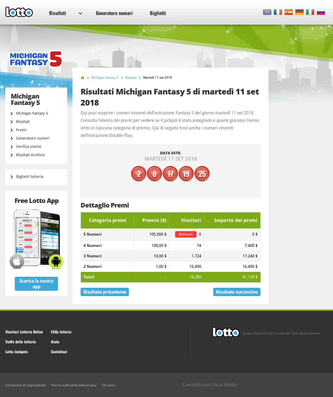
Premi (21, 130)
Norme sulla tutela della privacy (73, 385)
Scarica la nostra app (36, 283)
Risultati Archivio (30, 155)
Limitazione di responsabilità (25, 385)
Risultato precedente (104, 292)
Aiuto (55, 341)
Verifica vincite (28, 146)
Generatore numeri (114, 12)
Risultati (65, 12)
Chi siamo (109, 385)
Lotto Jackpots (16, 351)
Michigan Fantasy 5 (32, 113)
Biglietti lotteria (29, 176)
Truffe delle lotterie (20, 341)
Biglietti (158, 12)
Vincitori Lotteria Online (24, 331)
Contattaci (59, 351)
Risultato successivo (237, 292)
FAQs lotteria (61, 331)
